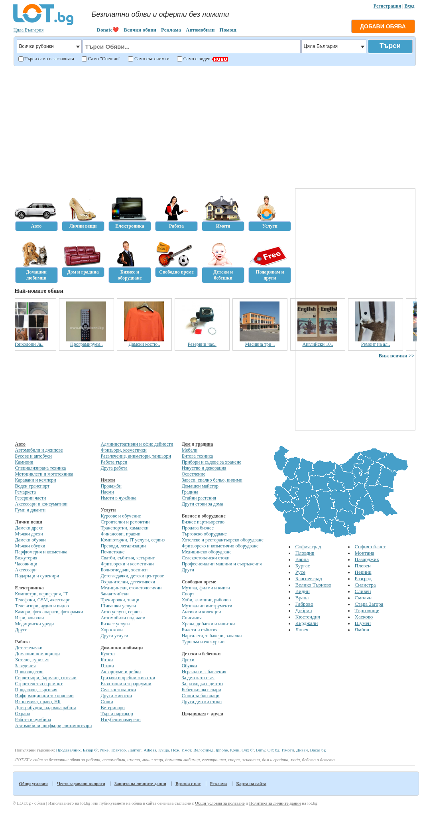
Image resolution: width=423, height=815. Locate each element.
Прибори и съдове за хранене (211, 462)
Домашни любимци (121, 647)
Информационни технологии (44, 695)
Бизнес (189, 516)
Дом (186, 444)
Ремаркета (25, 492)
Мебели (190, 450)
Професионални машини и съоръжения (222, 564)
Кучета (107, 653)
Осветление (193, 474)
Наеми (107, 492)
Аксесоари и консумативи (41, 504)
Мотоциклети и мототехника (44, 474)
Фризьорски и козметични (126, 564)
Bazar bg (318, 750)
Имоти (107, 480)
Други (21, 630)
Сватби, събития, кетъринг (127, 558)
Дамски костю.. (157, 344)
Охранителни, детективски (127, 582)
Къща (163, 750)
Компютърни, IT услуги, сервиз (132, 540)
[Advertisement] (213, 126)
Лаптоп (135, 750)
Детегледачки (29, 647)
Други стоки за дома (202, 504)
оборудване (213, 516)
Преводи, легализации (123, 546)
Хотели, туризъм (32, 659)
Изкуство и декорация (204, 468)
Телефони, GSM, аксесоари (43, 600)
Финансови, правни (120, 534)
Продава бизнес (198, 528)
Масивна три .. (273, 344)
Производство (29, 671)
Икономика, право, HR (38, 701)
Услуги (108, 510)
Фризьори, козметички (123, 450)
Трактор (118, 750)
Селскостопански (118, 689)
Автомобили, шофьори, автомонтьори (53, 725)
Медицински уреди (34, 624)
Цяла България (29, 30)
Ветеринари (112, 707)
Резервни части (30, 498)
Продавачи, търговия (36, 689)
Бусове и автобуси (33, 456)
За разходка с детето (202, 683)
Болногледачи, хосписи (124, 570)
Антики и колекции (201, 612)
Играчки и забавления (204, 671)
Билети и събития (200, 630)
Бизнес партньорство (203, 522)
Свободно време (199, 582)
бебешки (211, 653)
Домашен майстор (200, 486)
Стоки (106, 701)
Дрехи (188, 659)
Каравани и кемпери (35, 480)
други (217, 713)
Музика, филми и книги (206, 588)
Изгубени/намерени (120, 719)
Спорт (188, 594)
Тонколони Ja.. (42, 344)
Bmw (260, 750)
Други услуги (114, 636)
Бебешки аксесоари (201, 689)
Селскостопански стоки (206, 558)
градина (204, 444)
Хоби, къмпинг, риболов (206, 600)
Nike (104, 750)
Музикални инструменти (207, 606)
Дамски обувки (30, 540)
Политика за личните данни (275, 803)
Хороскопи (111, 630)
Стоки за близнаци (201, 695)
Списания (192, 618)
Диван (302, 750)
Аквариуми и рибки (120, 671)
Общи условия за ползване (220, 803)
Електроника (29, 588)
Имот (186, 750)
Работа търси (113, 462)
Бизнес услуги (115, 624)
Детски (189, 653)
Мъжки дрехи (29, 534)
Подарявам (194, 713)
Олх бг (248, 750)
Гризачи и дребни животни (127, 677)
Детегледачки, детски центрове (132, 576)
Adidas (150, 750)
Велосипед (203, 750)
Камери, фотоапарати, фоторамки (49, 612)
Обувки (189, 665)
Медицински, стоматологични (130, 588)
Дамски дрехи (29, 528)
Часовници (26, 564)
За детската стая (198, 677)
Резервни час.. (215, 344)
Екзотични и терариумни (125, 683)
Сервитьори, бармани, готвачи (46, 677)
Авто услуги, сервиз (120, 612)
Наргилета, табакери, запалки (212, 636)
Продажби (110, 486)
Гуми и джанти (30, 510)
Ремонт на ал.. (388, 344)
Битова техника (197, 456)
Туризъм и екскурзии (203, 641)
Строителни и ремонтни (125, 522)
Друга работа (113, 468)
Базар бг (90, 750)
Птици (107, 665)
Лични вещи (28, 522)
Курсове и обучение (120, 516)
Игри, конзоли (29, 618)
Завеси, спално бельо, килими (212, 480)
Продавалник (68, 750)
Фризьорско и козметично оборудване (220, 546)
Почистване (112, 552)
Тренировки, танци (119, 600)
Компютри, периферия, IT (41, 594)
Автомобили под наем (122, 618)
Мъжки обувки (30, 546)
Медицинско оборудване (207, 552)
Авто (20, 444)
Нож (175, 750)
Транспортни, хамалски (124, 528)
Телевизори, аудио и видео (42, 606)
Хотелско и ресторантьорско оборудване (223, 540)
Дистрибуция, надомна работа (46, 707)
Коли (235, 750)
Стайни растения (199, 498)
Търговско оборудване (204, 534)
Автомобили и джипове (39, 450)
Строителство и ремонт (39, 683)
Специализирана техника (40, 468)
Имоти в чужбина (118, 498)
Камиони (24, 462)
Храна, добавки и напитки (208, 624)
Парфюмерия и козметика (41, 552)
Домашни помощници (37, 653)
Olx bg (273, 750)
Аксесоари (26, 570)
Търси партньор (116, 713)
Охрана (22, 713)
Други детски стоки (202, 701)
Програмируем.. (100, 344)
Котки (106, 659)
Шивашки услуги (118, 606)
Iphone (222, 750)
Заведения (25, 665)
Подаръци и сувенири (37, 576)
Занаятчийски (114, 594)
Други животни (116, 695)
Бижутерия (26, 558)
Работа (22, 641)
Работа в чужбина (33, 719)
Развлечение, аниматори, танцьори (135, 456)
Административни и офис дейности (136, 444)
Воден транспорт (32, 486)
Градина (190, 492)
